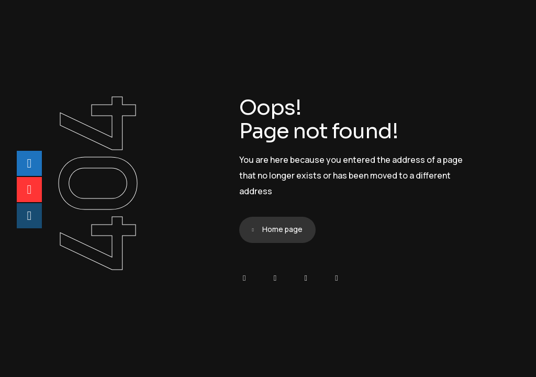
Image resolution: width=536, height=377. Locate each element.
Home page (282, 229)
